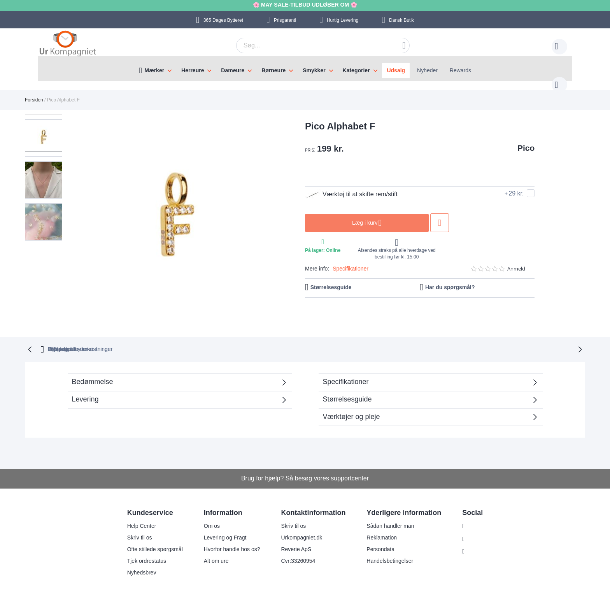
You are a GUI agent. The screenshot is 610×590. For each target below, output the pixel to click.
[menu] (305, 68)
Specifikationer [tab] (346, 365)
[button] (46, 165)
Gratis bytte (271, 333)
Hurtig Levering (342, 20)
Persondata (376, 533)
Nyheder (427, 70)
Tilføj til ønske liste (439, 215)
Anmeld (516, 261)
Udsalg (396, 70)
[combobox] (311, 45)
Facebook (475, 523)
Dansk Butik (401, 20)
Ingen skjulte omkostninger (347, 333)
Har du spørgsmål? (450, 279)
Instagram (476, 510)
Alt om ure (211, 544)
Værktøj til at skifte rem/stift (351, 186)
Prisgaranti (285, 20)
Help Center (136, 509)
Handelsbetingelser (385, 544)
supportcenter (350, 462)
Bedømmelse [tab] (92, 365)
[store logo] (67, 44)
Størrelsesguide (331, 279)
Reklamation (377, 521)
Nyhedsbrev (136, 556)
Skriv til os (134, 521)
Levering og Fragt (220, 521)
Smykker (314, 70)
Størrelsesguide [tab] (347, 383)
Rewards (460, 70)
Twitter (472, 535)
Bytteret (223, 20)
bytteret (204, 333)
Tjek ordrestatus (141, 544)
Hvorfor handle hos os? (227, 533)
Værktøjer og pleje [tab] (351, 400)
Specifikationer (350, 261)
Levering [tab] (85, 383)
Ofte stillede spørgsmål (150, 533)
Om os (207, 509)
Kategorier (356, 70)
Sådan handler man (385, 509)
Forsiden (34, 92)
